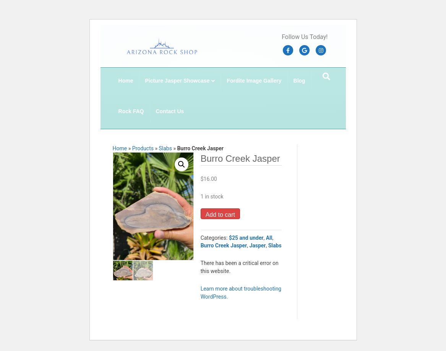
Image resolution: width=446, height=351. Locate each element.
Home (125, 81)
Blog (299, 81)
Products (143, 148)
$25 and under (246, 238)
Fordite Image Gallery (254, 81)
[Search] (326, 76)
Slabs (165, 148)
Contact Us (170, 111)
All (269, 238)
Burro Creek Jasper (224, 245)
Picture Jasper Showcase (177, 81)
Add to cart (220, 214)
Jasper (257, 245)
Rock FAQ (131, 111)
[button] (181, 164)
